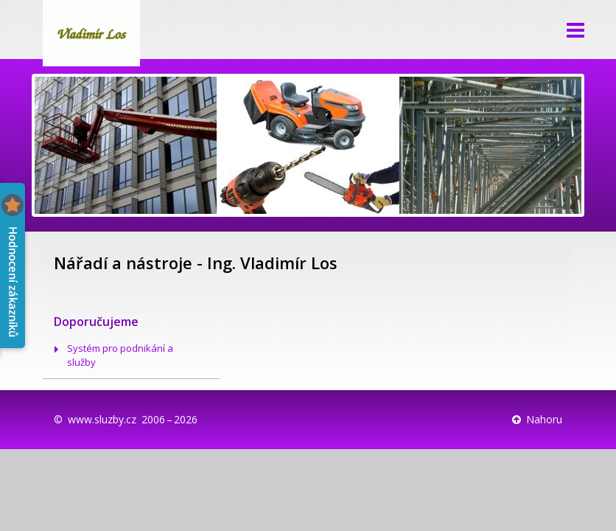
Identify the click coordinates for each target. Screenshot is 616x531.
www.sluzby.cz (102, 419)
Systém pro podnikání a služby (120, 355)
